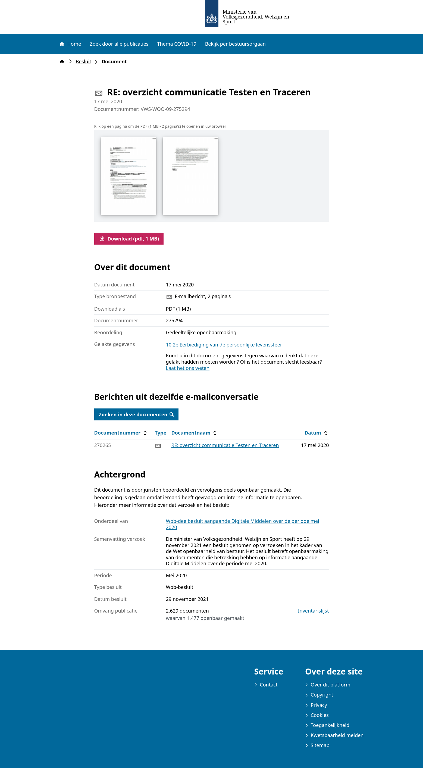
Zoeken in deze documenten (136, 414)
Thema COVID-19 (176, 43)
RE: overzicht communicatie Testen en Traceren (225, 445)
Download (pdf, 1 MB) (129, 238)
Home (70, 43)
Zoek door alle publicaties (119, 43)
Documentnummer (121, 432)
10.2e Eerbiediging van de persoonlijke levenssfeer (224, 344)
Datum (316, 432)
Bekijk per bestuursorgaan (235, 43)
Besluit (85, 61)
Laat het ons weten (188, 368)
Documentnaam (194, 432)
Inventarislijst (313, 611)
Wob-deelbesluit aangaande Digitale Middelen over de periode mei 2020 (242, 524)
